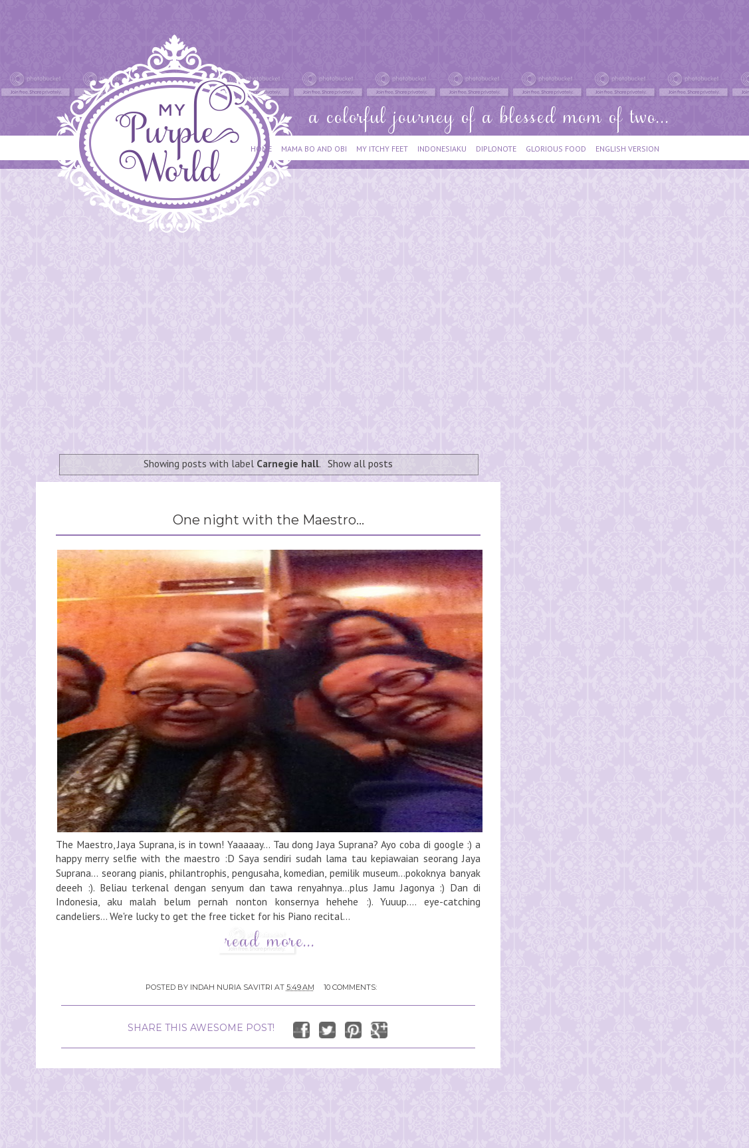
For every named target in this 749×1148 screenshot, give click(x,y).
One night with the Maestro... (268, 520)
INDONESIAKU (442, 149)
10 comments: (350, 987)
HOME (261, 149)
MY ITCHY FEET (382, 149)
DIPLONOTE (496, 149)
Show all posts (360, 463)
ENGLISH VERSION (627, 149)
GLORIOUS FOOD (556, 149)
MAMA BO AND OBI (314, 149)
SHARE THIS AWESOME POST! (201, 1028)
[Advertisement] (273, 337)
